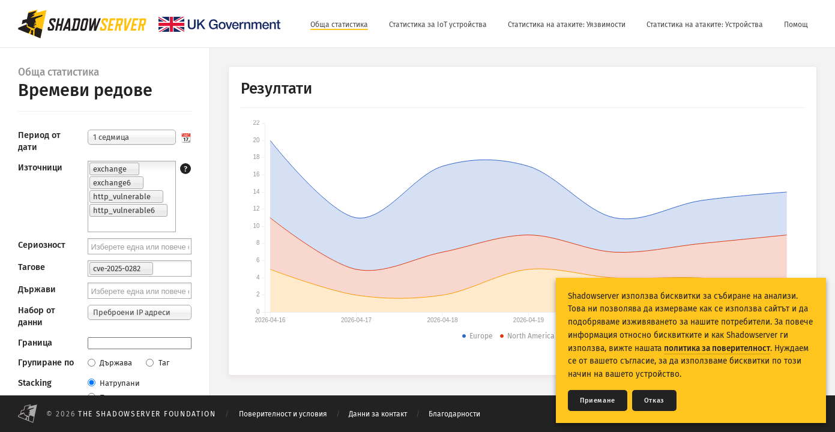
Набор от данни (36, 316)
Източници (40, 168)
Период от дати (39, 141)
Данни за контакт (378, 414)
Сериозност (41, 245)
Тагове (31, 267)
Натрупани (114, 383)
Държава (110, 362)
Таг (157, 362)
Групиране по (46, 363)
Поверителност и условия (283, 414)
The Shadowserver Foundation (147, 414)
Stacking (35, 383)
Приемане (597, 400)
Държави (37, 289)
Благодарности (454, 414)
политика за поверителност (717, 348)
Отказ (654, 400)
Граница (35, 343)
